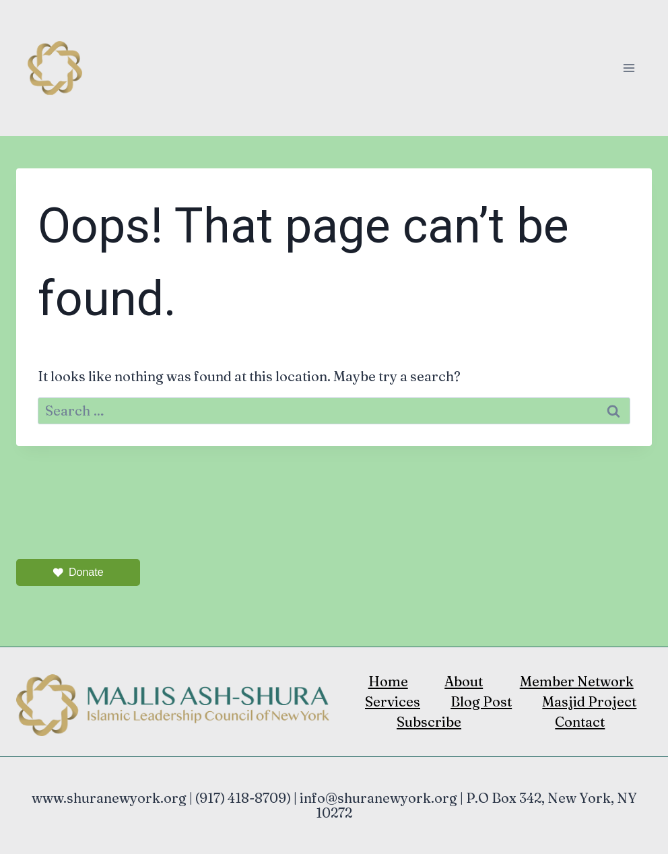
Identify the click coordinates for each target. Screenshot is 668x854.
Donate (78, 572)
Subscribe (429, 721)
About (463, 681)
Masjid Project (589, 701)
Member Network (577, 681)
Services (392, 701)
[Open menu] (628, 67)
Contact (580, 721)
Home (388, 681)
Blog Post (481, 701)
